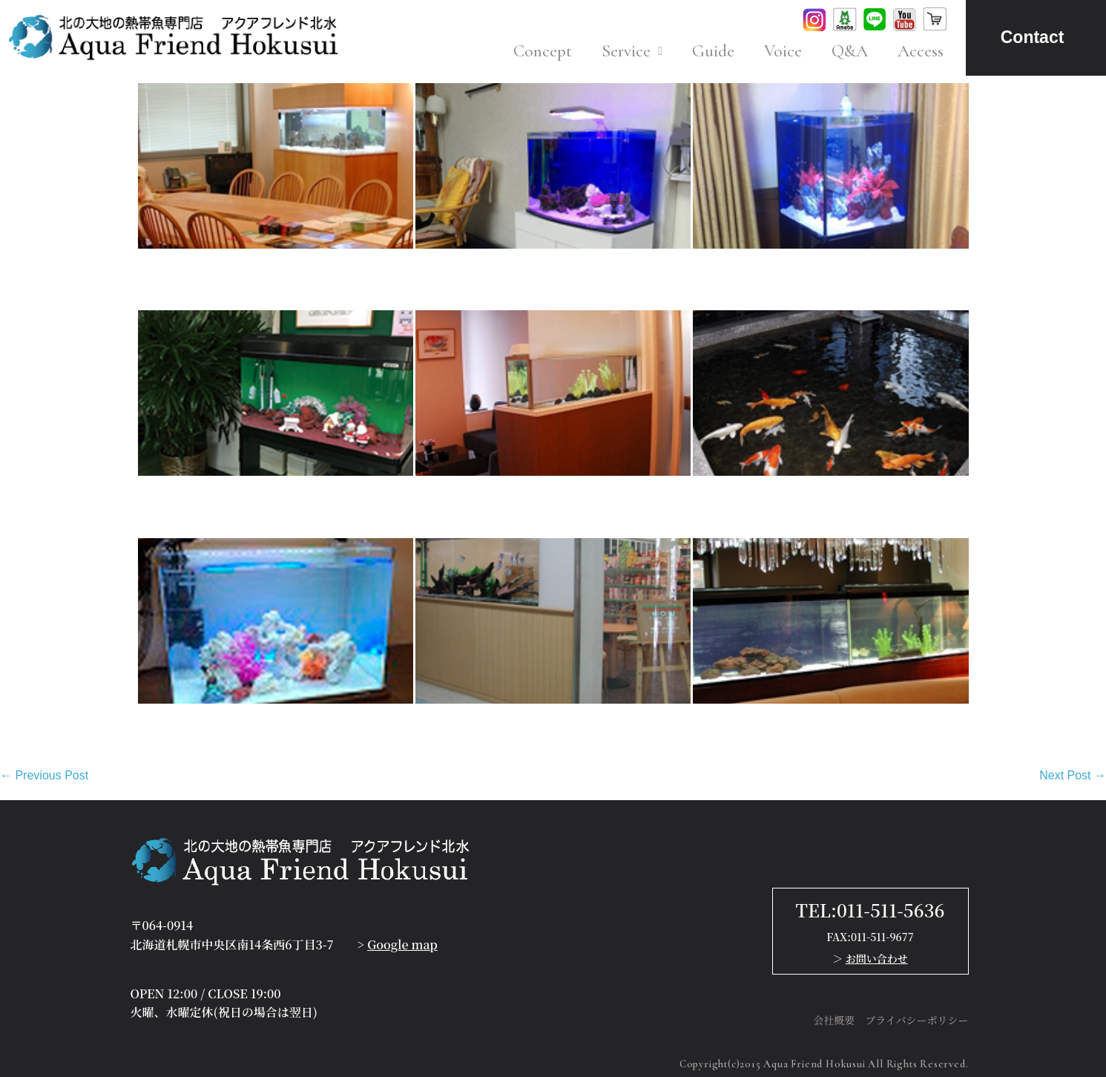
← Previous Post (44, 775)
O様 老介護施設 (739, 498)
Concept (542, 51)
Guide (713, 51)
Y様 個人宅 (725, 271)
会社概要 (834, 1019)
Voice (783, 51)
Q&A (850, 51)
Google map (402, 944)
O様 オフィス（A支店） (209, 271)
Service (632, 51)
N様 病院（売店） (468, 726)
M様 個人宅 (172, 726)
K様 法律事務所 (461, 498)
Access (921, 51)
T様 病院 (164, 498)
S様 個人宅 (447, 271)
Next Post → (1072, 775)
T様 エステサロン (745, 726)
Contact (1032, 37)
